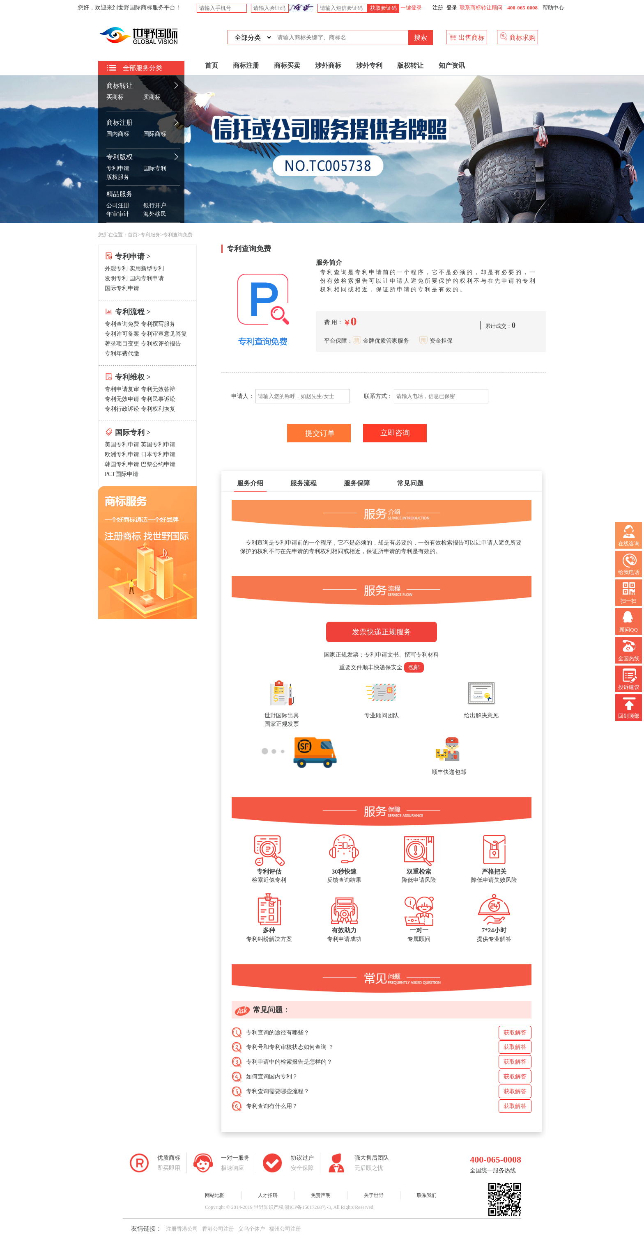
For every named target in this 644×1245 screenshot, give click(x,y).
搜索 (420, 37)
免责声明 (321, 1195)
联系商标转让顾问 (481, 8)
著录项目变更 (122, 344)
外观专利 (116, 268)
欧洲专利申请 (122, 454)
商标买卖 (287, 65)
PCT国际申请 (121, 474)
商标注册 (119, 122)
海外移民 (154, 214)
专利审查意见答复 (164, 334)
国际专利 (154, 168)
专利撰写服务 (158, 324)
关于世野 (374, 1195)
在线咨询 (628, 536)
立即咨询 (395, 433)
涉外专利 (369, 65)
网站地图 (215, 1195)
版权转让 (410, 65)
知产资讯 (452, 65)
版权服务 (117, 177)
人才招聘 (268, 1195)
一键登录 (410, 8)
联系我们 (427, 1195)
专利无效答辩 (158, 389)
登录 (451, 8)
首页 (211, 65)
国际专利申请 (122, 288)
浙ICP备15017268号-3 (308, 1207)
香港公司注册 (218, 1229)
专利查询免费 (122, 324)
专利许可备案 (122, 334)
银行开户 (154, 205)
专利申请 (117, 168)
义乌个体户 (251, 1229)
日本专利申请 (158, 454)
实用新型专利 (146, 268)
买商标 (115, 97)
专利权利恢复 (158, 409)
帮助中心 (553, 8)
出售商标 (466, 36)
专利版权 (119, 156)
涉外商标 (328, 65)
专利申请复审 (122, 389)
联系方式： (378, 396)
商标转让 (119, 85)
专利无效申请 (122, 399)
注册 (437, 8)
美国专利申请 (122, 445)
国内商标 (117, 134)
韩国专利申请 (122, 464)
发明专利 (116, 278)
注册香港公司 (182, 1229)
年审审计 (117, 214)
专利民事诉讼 (158, 399)
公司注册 (117, 205)
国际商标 (154, 134)
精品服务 (119, 193)
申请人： (242, 396)
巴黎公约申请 (158, 464)
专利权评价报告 (161, 344)
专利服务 (150, 235)
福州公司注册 (285, 1229)
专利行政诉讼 (122, 409)
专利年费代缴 (122, 353)
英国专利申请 (158, 445)
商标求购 (517, 36)
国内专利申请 (146, 278)
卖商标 (152, 97)
